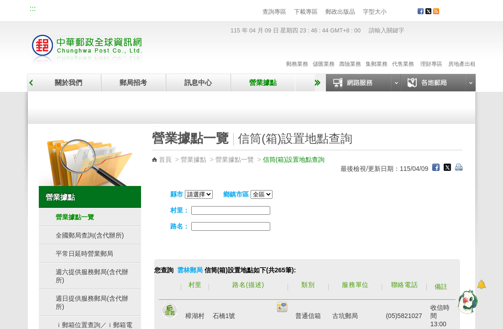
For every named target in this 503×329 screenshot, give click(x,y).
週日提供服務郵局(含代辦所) (92, 302)
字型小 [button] (392, 12)
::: (33, 8)
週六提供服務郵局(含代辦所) (92, 276)
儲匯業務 (324, 54)
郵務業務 (297, 54)
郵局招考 (133, 82)
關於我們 (68, 82)
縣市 (176, 194)
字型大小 (375, 11)
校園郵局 (111, 10)
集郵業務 (377, 54)
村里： (179, 210)
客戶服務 (462, 14)
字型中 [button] (401, 12)
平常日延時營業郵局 (84, 253)
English (203, 10)
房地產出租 (462, 54)
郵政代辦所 (424, 106)
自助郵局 (312, 106)
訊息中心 (198, 82)
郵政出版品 (340, 11)
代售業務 (403, 54)
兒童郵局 (141, 10)
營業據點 (263, 82)
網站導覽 (50, 10)
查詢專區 (274, 11)
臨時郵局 (200, 106)
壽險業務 (350, 54)
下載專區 (306, 11)
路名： (179, 226)
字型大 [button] (409, 12)
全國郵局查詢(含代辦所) (90, 235)
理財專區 (431, 54)
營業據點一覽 (89, 106)
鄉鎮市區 (236, 194)
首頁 (165, 159)
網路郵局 (172, 10)
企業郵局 (80, 10)
